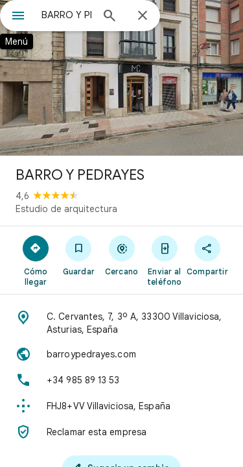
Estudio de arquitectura (66, 209)
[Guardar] (78, 255)
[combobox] (66, 15)
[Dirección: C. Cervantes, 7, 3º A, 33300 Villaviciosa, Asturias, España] (121, 323)
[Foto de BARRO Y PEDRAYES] (121, 78)
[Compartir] (207, 255)
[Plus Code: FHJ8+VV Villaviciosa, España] (121, 406)
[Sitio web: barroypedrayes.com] (121, 354)
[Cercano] (121, 255)
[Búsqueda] (109, 17)
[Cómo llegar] (35, 260)
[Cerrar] (142, 16)
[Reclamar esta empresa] (121, 432)
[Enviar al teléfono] (164, 260)
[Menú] (18, 17)
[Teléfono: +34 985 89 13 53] (121, 380)
